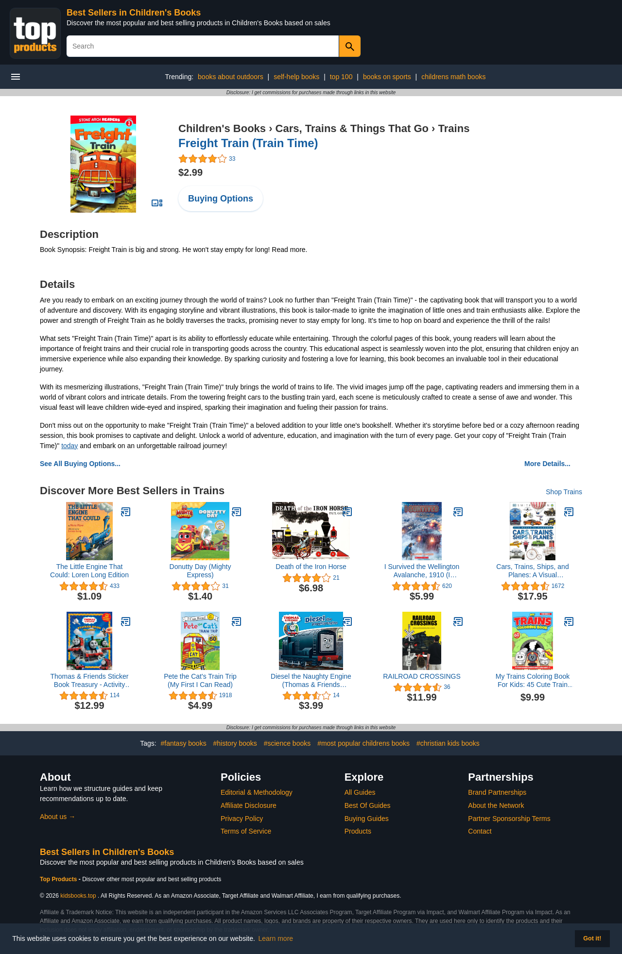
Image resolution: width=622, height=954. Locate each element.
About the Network (496, 805)
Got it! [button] (592, 938)
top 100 (341, 77)
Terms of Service (246, 831)
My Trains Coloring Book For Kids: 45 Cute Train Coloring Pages (533, 680)
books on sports (387, 77)
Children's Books (222, 128)
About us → (57, 816)
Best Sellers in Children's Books (134, 12)
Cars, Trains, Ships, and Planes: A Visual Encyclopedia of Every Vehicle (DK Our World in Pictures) (532, 571)
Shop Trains (564, 492)
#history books (235, 743)
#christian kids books (448, 743)
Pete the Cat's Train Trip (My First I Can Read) (200, 680)
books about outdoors (230, 77)
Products (358, 831)
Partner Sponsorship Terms (509, 818)
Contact (479, 831)
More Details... (547, 464)
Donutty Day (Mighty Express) (200, 571)
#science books (287, 743)
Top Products (59, 879)
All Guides (360, 792)
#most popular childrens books (363, 743)
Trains (454, 128)
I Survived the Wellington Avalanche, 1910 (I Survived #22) (422, 571)
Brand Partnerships (497, 792)
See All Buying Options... (80, 464)
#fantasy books (183, 743)
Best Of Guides (368, 805)
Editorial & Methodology (257, 792)
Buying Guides (367, 818)
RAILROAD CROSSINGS (421, 676)
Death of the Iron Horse (311, 566)
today (69, 446)
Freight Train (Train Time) (248, 143)
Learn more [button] (276, 938)
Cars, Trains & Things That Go (352, 128)
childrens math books (453, 77)
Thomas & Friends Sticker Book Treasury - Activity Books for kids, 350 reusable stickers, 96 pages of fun (89, 680)
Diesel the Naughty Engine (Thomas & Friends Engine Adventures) (311, 680)
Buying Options (220, 198)
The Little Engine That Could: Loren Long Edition (89, 571)
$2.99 (190, 172)
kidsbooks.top (78, 895)
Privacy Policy (242, 818)
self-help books (296, 77)
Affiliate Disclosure (248, 805)
